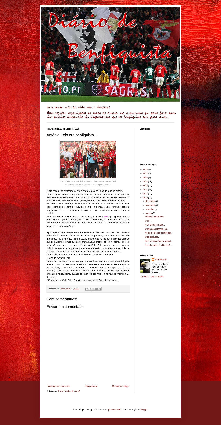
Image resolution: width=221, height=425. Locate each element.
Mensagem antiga (120, 386)
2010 (145, 198)
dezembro (150, 201)
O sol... (148, 221)
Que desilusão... (152, 237)
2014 (145, 181)
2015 (145, 177)
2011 (145, 193)
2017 (145, 173)
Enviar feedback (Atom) (69, 391)
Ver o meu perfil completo (151, 276)
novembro (150, 205)
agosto (149, 213)
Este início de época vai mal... (158, 241)
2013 (145, 185)
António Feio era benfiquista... (158, 233)
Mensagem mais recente (58, 386)
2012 (145, 189)
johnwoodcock (114, 409)
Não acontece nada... (155, 225)
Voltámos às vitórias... (155, 217)
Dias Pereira (161, 259)
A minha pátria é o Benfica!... (158, 245)
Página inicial (91, 386)
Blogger (143, 409)
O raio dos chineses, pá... (157, 229)
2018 (145, 169)
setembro (150, 209)
